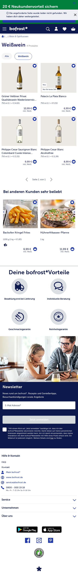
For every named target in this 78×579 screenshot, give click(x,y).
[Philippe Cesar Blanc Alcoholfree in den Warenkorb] (74, 162)
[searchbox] (48, 29)
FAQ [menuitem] (4, 462)
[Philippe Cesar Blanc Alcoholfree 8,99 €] (59, 143)
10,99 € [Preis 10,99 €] (28, 108)
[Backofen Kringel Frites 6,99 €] (20, 228)
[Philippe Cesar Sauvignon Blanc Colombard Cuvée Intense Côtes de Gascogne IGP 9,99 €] (19, 143)
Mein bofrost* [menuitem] (11, 472)
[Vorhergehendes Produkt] (4, 212)
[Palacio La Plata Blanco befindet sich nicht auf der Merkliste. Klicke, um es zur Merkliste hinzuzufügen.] (73, 65)
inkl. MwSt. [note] (27, 252)
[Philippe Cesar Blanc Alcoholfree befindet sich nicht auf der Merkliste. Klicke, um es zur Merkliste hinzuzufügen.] (73, 119)
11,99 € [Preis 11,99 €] (64, 249)
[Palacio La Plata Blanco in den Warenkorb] (74, 108)
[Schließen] (74, 3)
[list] (39, 308)
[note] (20, 239)
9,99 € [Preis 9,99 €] (28, 161)
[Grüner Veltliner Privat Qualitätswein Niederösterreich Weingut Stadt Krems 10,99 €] (19, 89)
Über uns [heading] (39, 515)
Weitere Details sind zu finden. (47, 438)
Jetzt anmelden (39, 419)
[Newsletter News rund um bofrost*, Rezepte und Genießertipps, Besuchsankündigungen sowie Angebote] (39, 415)
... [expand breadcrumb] (6, 36)
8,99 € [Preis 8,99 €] (67, 161)
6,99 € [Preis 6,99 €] (67, 108)
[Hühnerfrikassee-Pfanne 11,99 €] (57, 228)
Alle (7, 56)
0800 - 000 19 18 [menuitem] (13, 487)
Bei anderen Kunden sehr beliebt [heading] (32, 191)
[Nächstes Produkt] (74, 212)
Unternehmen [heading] (39, 507)
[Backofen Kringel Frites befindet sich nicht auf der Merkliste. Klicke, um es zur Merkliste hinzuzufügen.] (35, 202)
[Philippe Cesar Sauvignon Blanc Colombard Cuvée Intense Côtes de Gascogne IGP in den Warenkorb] (35, 162)
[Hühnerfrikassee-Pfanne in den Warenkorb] (72, 249)
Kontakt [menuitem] (6, 467)
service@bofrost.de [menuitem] (14, 482)
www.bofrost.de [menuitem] (12, 477)
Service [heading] (39, 499)
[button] (6, 29)
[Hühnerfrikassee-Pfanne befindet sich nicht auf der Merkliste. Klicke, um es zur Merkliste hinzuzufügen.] (72, 202)
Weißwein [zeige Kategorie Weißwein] (23, 56)
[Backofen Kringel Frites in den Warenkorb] (35, 249)
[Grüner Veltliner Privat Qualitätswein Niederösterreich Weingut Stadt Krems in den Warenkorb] (35, 108)
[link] (22, 29)
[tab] (56, 29)
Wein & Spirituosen (18, 36)
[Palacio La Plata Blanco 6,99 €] (59, 89)
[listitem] (19, 292)
